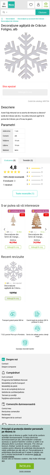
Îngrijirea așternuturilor (11, 398)
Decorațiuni (10, 19)
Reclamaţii (6, 415)
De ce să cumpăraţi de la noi (13, 389)
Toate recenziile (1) (25, 193)
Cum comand (7, 377)
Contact (5, 364)
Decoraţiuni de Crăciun (9, 21)
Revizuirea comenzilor (11, 412)
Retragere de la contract (12, 418)
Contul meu (6, 409)
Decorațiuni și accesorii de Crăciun (31, 19)
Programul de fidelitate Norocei (14, 380)
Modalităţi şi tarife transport (13, 383)
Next (45, 229)
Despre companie (9, 367)
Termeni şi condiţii (9, 395)
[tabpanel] (25, 56)
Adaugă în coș (25, 92)
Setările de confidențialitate (13, 392)
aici (3, 461)
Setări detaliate (25, 471)
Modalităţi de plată (9, 386)
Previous (4, 229)
